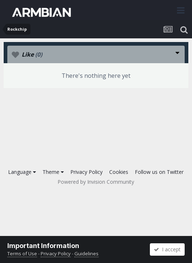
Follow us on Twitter (159, 171)
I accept (167, 249)
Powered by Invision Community (96, 181)
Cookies (118, 171)
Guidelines (86, 253)
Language (22, 171)
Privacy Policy (86, 171)
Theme (53, 171)
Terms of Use (22, 253)
